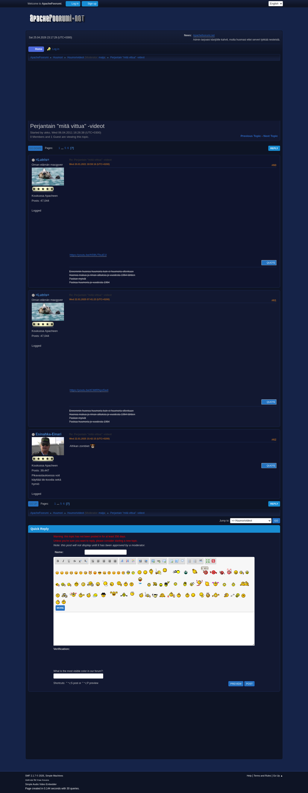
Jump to (224, 520)
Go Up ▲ (278, 775)
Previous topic (251, 136)
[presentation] (86, 659)
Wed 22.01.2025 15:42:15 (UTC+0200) (89, 438)
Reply (274, 148)
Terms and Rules (262, 775)
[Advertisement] (154, 92)
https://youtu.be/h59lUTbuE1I (88, 254)
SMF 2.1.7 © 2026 (34, 775)
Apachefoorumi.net (204, 35)
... (62, 148)
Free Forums (43, 780)
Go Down (35, 148)
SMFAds (29, 780)
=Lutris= (42, 160)
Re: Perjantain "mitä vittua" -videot (90, 159)
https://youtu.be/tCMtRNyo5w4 (89, 390)
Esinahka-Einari (48, 434)
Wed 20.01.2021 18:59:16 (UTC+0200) (89, 164)
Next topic (270, 136)
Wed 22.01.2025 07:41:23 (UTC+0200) (89, 299)
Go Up (33, 503)
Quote (268, 262)
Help (249, 775)
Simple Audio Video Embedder (41, 784)
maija (102, 57)
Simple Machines (54, 775)
